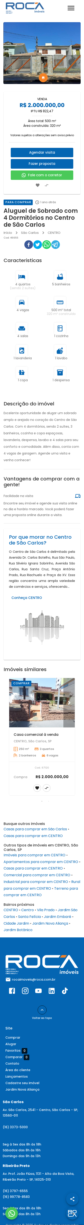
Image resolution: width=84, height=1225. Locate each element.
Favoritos (16, 1050)
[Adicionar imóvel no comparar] (46, 185)
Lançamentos (16, 1076)
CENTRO (54, 232)
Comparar (17, 1057)
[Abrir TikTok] (65, 992)
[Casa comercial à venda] (42, 702)
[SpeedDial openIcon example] (72, 1199)
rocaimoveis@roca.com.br (34, 979)
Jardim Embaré (57, 916)
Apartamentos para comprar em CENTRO (41, 861)
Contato (12, 1063)
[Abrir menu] (71, 8)
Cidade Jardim (16, 923)
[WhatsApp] (11, 1213)
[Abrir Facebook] (12, 992)
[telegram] (55, 245)
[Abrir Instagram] (25, 992)
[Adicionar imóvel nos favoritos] (37, 185)
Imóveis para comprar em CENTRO (34, 855)
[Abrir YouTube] (38, 992)
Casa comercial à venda (36, 734)
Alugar (10, 1044)
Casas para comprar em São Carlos (35, 829)
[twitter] (37, 245)
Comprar (12, 1037)
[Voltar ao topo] (42, 1009)
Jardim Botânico (18, 929)
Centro (27, 910)
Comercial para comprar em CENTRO (37, 875)
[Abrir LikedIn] (52, 992)
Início (8, 232)
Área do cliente (17, 1070)
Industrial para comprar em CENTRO (36, 881)
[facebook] (28, 245)
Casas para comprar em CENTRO (33, 835)
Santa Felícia (29, 916)
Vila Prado (46, 910)
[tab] (43, 77)
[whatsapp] (46, 245)
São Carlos (30, 232)
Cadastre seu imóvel (22, 1083)
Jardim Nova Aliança (50, 923)
